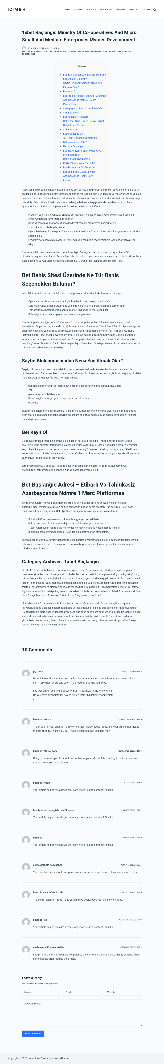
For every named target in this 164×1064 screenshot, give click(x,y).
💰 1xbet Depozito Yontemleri (80, 137)
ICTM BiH (16, 9)
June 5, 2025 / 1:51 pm (132, 810)
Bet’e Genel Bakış (73, 133)
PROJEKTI (120, 9)
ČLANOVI (78, 9)
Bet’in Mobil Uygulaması (76, 159)
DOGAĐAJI (91, 9)
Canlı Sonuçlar (71, 112)
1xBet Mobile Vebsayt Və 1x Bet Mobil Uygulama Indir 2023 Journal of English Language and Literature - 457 (77, 51)
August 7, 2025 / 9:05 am (131, 865)
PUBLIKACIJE (106, 9)
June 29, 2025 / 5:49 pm (132, 838)
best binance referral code (48, 892)
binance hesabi (41, 782)
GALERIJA (133, 9)
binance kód (40, 919)
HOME (67, 9)
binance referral (42, 719)
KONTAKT (146, 9)
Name (27, 992)
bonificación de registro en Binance (53, 810)
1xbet (120, 260)
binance (37, 837)
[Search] (154, 9)
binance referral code (45, 751)
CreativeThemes (61, 1058)
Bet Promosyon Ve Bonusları (79, 167)
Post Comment (33, 1033)
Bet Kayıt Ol (69, 91)
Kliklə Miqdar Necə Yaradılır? (79, 163)
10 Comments (28, 54)
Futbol (66, 180)
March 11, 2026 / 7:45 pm (131, 947)
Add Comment (32, 1004)
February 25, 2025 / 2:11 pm (130, 751)
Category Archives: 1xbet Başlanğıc (83, 108)
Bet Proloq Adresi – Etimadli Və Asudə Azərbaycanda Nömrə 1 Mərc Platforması (85, 100)
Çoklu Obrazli (70, 129)
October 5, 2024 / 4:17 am (131, 671)
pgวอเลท (38, 671)
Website (111, 992)
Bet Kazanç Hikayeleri (75, 116)
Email (68, 992)
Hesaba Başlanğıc (73, 146)
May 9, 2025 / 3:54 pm (133, 783)
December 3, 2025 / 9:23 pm (130, 920)
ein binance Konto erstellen (49, 947)
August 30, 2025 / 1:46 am (131, 892)
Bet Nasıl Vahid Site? (75, 142)
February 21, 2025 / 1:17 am (130, 719)
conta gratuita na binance (47, 865)
